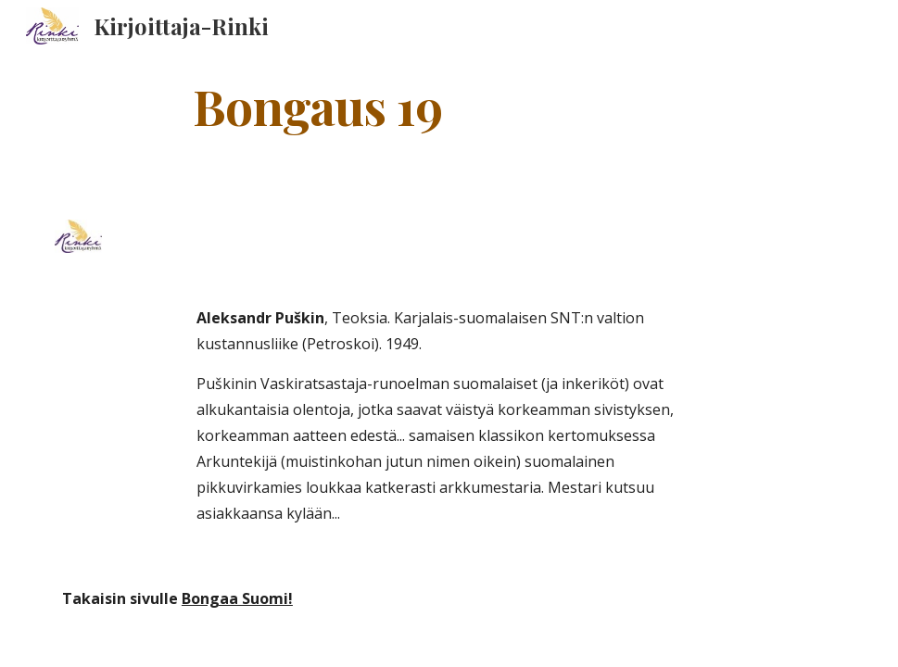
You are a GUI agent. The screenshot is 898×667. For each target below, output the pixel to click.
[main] (317, 105)
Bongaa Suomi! (237, 598)
